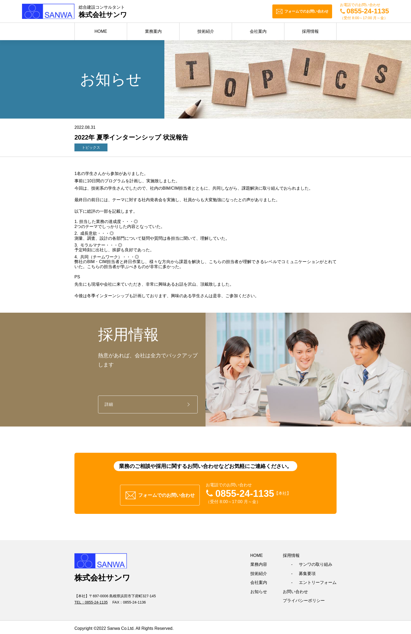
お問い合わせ (295, 589)
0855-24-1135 (96, 600)
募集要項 (307, 571)
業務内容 (258, 562)
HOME (101, 31)
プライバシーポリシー (304, 598)
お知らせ (258, 589)
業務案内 (153, 31)
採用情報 (310, 31)
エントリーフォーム (318, 580)
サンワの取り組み (315, 562)
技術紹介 (205, 31)
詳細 (109, 404)
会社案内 (258, 31)
